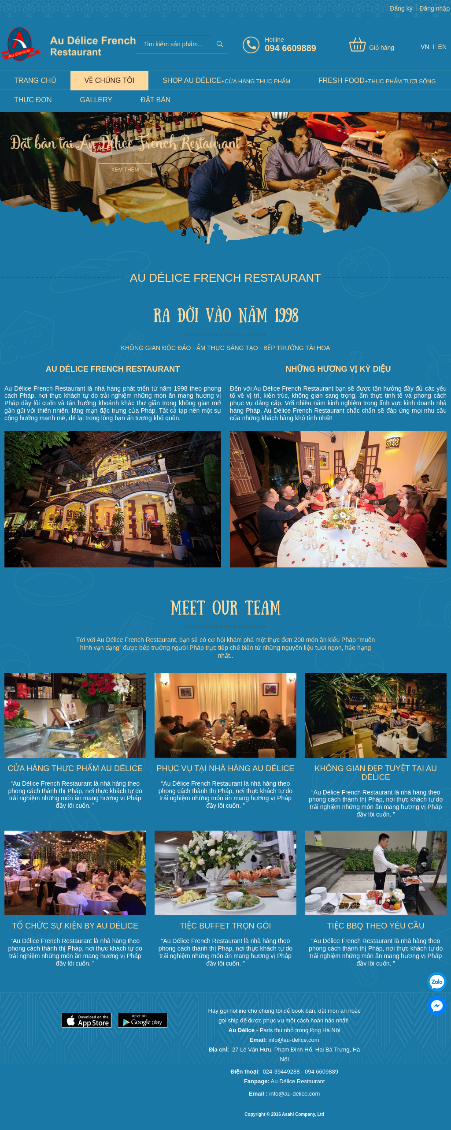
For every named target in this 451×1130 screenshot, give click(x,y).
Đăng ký (401, 8)
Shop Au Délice (226, 81)
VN (425, 46)
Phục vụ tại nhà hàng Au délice (226, 768)
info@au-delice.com (293, 1040)
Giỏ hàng (381, 47)
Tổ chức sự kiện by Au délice (75, 925)
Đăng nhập (434, 8)
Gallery (96, 100)
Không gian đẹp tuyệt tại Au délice (375, 773)
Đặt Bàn (155, 100)
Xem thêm (36, 170)
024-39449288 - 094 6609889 (300, 1071)
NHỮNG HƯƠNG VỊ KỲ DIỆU (338, 369)
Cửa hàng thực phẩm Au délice (75, 768)
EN (442, 46)
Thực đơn (33, 100)
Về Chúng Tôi (110, 80)
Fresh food (377, 81)
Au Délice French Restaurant (113, 369)
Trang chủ (35, 80)
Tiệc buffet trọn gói (225, 925)
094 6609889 (290, 48)
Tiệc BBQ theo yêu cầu (376, 925)
